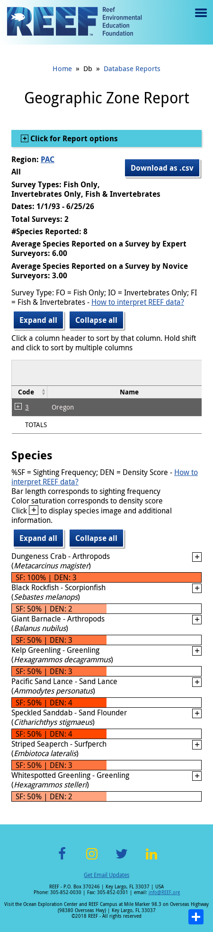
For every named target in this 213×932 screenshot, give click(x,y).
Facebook (62, 859)
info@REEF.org (164, 892)
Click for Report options (73, 138)
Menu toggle (200, 19)
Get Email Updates (106, 874)
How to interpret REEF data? (137, 302)
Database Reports (132, 68)
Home (62, 68)
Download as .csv (162, 168)
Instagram (92, 859)
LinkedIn (151, 859)
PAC (47, 159)
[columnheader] (29, 391)
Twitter (121, 859)
